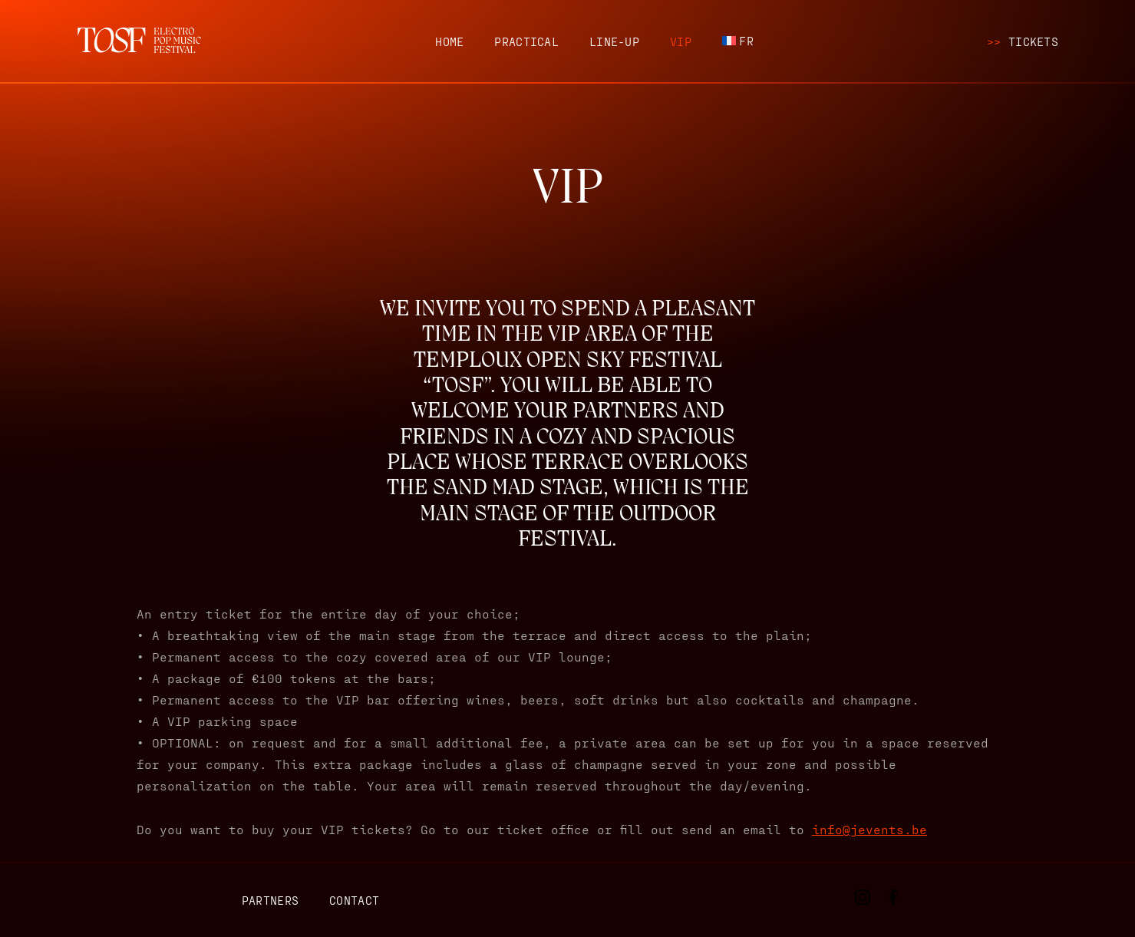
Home (449, 41)
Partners (270, 900)
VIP (680, 41)
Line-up (614, 41)
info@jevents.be (869, 829)
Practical (526, 41)
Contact (354, 900)
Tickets (1022, 41)
